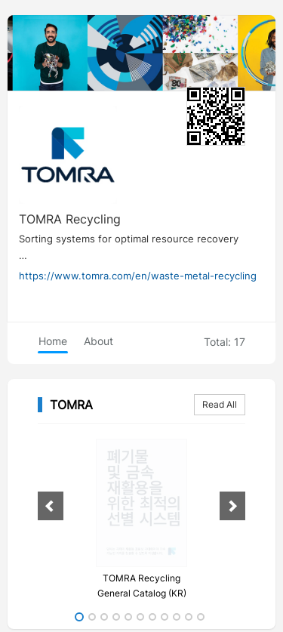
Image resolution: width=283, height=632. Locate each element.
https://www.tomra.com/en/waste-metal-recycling (138, 276)
